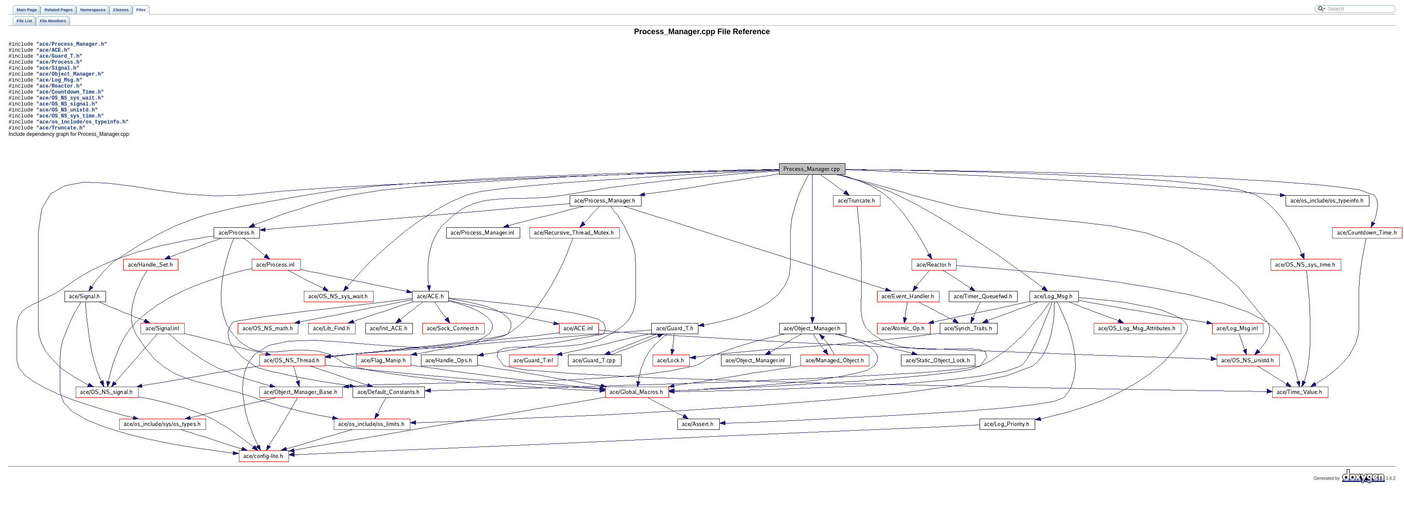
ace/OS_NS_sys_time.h (70, 132)
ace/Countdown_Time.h (70, 103)
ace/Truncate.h (60, 146)
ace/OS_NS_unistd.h (67, 125)
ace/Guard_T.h (59, 59)
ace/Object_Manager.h (70, 81)
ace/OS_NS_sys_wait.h (70, 110)
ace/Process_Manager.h (71, 45)
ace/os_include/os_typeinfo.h (82, 139)
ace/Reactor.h (59, 96)
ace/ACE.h (53, 52)
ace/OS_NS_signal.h (67, 117)
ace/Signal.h (57, 74)
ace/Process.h (59, 66)
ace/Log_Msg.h (59, 88)
